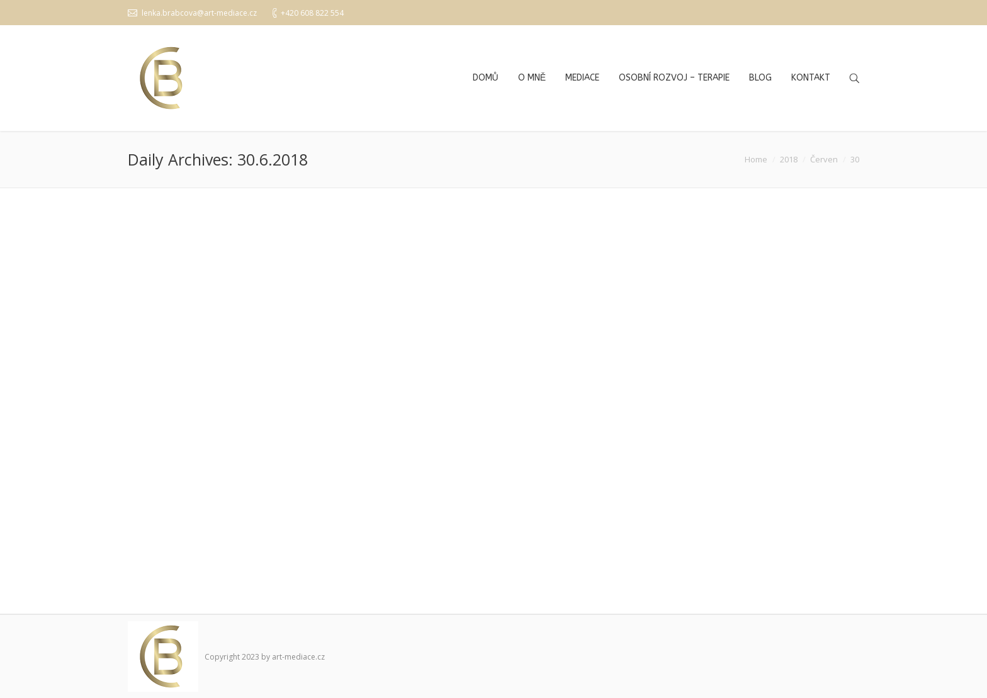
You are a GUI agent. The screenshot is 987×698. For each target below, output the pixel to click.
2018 (789, 159)
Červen (824, 159)
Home (756, 159)
